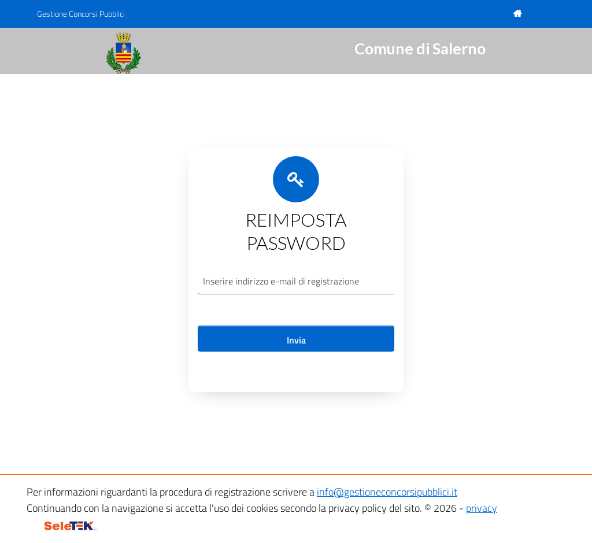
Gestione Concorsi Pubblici (81, 14)
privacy (481, 508)
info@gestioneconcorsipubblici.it (387, 492)
